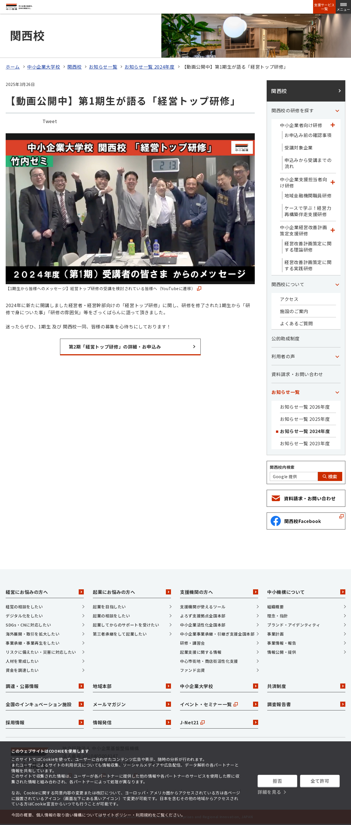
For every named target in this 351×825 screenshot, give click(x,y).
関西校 (74, 66)
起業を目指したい (109, 606)
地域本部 (132, 686)
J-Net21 (219, 722)
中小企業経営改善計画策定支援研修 (303, 230)
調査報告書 (306, 704)
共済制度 (306, 686)
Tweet (49, 121)
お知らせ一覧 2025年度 (305, 418)
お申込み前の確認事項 (307, 135)
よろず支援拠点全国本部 (203, 616)
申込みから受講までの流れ (307, 163)
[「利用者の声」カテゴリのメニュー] (337, 356)
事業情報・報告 (281, 643)
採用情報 (45, 722)
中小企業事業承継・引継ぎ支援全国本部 (217, 634)
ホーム (13, 66)
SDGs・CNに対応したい (28, 625)
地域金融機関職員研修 (307, 195)
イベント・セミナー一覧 (219, 704)
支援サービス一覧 (324, 6)
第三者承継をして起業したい (120, 634)
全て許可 (320, 780)
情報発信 (132, 722)
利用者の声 (283, 356)
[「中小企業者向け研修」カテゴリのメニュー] (332, 125)
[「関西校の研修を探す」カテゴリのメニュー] (337, 110)
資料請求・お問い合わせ (297, 374)
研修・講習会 (192, 643)
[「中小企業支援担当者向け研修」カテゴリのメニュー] (332, 182)
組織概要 (275, 606)
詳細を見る (269, 792)
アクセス (289, 299)
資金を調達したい (22, 670)
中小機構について (306, 591)
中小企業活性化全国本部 (203, 625)
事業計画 (275, 634)
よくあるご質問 (296, 323)
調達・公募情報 (45, 686)
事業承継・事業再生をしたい (32, 643)
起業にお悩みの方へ (132, 591)
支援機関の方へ (219, 591)
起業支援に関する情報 (200, 652)
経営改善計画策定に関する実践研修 (307, 265)
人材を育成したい (22, 661)
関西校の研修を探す (292, 110)
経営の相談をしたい (24, 606)
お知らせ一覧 (103, 66)
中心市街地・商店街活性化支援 (209, 661)
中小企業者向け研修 (301, 125)
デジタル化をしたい (24, 616)
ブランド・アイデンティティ (293, 625)
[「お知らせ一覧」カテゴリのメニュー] (337, 392)
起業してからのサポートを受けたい (126, 625)
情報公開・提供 (281, 652)
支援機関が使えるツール (203, 606)
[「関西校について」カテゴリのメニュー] (337, 284)
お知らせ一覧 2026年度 (305, 406)
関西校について (287, 284)
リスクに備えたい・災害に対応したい (41, 652)
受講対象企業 (298, 147)
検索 (330, 476)
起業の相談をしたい (111, 616)
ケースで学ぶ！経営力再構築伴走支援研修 (307, 211)
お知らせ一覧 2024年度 (149, 66)
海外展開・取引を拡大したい (32, 634)
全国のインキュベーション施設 (45, 704)
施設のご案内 (294, 311)
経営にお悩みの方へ (45, 591)
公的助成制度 (285, 338)
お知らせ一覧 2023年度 (305, 443)
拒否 (277, 780)
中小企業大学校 (43, 66)
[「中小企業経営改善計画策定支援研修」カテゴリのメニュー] (332, 230)
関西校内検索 (282, 467)
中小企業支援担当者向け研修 (303, 182)
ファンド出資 (192, 670)
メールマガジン (132, 704)
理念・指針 (277, 616)
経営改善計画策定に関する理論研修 (307, 246)
